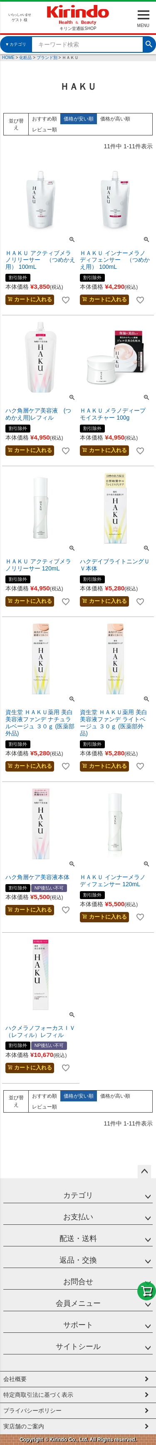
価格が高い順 (115, 119)
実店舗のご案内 (23, 1426)
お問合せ (78, 1282)
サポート (78, 1325)
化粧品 (25, 57)
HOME (8, 57)
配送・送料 (78, 1238)
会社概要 (15, 1379)
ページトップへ (144, 1171)
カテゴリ (78, 1195)
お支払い (78, 1217)
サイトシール (78, 1346)
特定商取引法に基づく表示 (38, 1394)
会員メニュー (78, 1303)
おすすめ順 (44, 119)
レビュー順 (44, 130)
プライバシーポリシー (32, 1410)
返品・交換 (78, 1260)
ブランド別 (47, 57)
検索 (149, 43)
